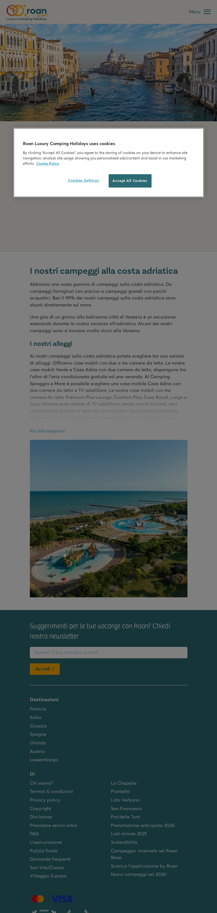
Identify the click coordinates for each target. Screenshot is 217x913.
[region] (108, 163)
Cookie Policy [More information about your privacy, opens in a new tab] (47, 163)
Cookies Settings (83, 180)
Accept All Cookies (129, 180)
